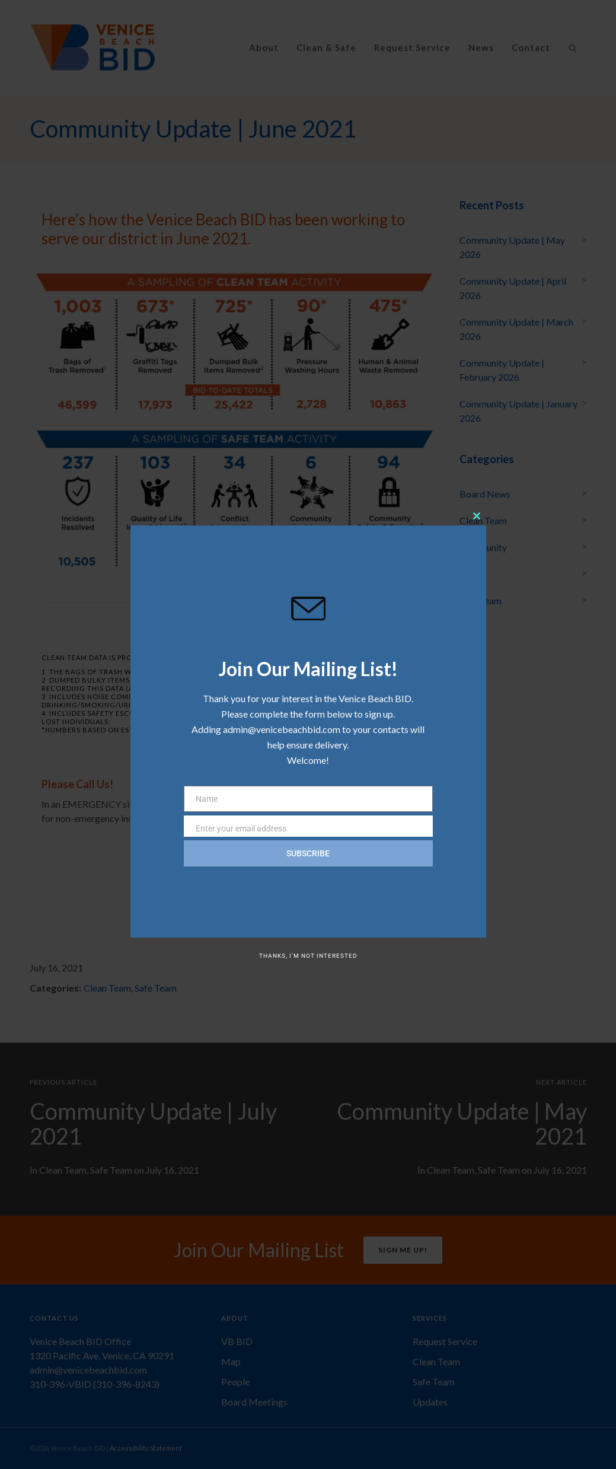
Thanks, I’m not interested (308, 955)
